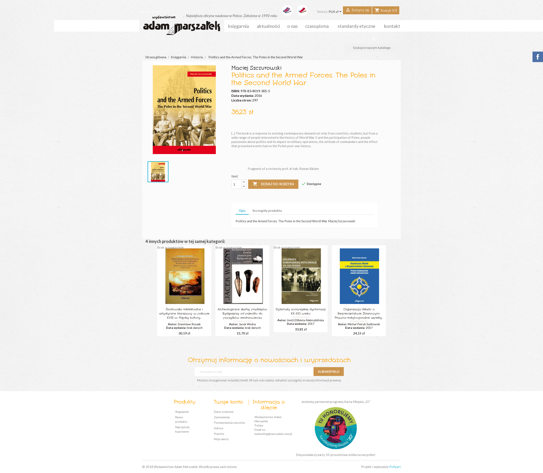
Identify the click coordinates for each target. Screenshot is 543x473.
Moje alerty (221, 439)
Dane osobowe (224, 411)
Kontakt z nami (150, 11)
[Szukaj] (374, 47)
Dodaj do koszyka (273, 184)
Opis (242, 210)
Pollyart (395, 467)
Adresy (218, 428)
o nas (292, 26)
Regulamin (182, 411)
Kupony (219, 433)
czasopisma (317, 26)
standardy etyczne (356, 26)
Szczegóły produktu (267, 210)
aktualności (268, 26)
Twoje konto (228, 402)
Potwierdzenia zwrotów (229, 422)
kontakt (392, 26)
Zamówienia (222, 417)
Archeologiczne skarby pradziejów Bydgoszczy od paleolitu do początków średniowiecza (242, 314)
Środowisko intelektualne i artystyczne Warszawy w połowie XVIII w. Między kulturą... (184, 314)
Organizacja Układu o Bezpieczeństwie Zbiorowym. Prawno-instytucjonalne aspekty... (359, 314)
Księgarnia (238, 26)
